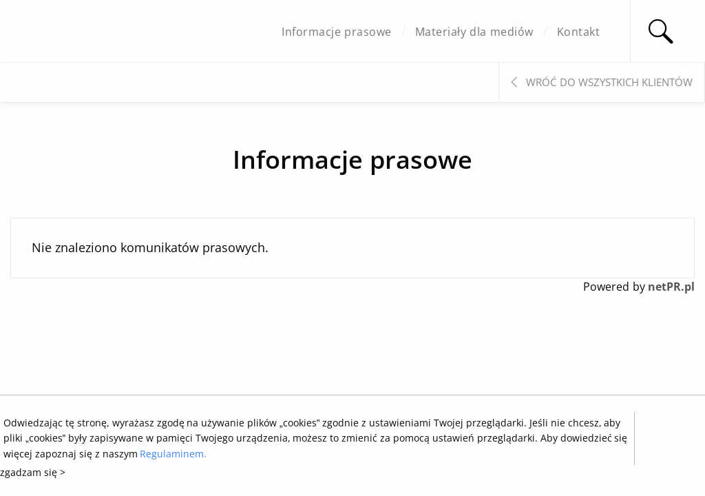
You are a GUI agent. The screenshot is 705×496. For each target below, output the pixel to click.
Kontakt (578, 31)
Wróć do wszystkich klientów (609, 82)
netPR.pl (671, 286)
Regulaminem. (173, 453)
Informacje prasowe (336, 31)
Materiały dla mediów (474, 31)
